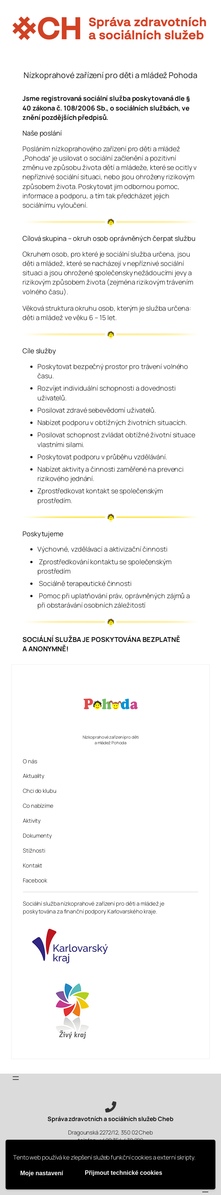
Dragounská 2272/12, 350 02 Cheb (110, 1132)
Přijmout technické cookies (123, 1173)
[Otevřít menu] (15, 1078)
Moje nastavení (41, 1173)
